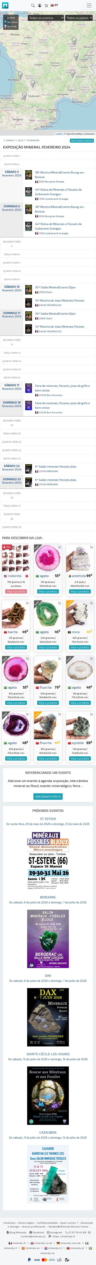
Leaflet (58, 134)
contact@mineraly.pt (33, 1236)
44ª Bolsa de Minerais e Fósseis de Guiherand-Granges (58, 194)
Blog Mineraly (16, 1232)
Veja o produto (16, 591)
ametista (77, 575)
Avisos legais (26, 1222)
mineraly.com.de (69, 1242)
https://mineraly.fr (64, 1236)
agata (42, 575)
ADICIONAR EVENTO (48, 796)
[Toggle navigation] (89, 5)
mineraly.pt (75, 1247)
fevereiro (33, 140)
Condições (9, 1222)
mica (74, 632)
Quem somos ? (69, 1222)
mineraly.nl (53, 1247)
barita (11, 632)
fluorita (44, 687)
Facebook (36, 1232)
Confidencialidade (47, 1222)
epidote (76, 743)
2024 (20, 140)
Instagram (54, 1232)
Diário (10, 140)
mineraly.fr (18, 1242)
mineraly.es (30, 1247)
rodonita (12, 575)
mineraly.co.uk (41, 1242)
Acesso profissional (34, 1226)
